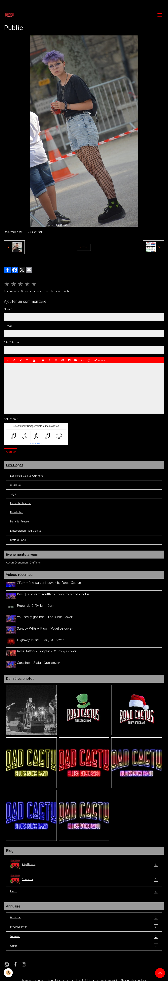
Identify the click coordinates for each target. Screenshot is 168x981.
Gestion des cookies (133, 975)
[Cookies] (8, 972)
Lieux (84, 887)
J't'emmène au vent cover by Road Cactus (49, 583)
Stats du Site (18, 540)
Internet (84, 931)
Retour (84, 247)
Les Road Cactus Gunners (26, 475)
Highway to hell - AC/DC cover (41, 637)
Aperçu (100, 360)
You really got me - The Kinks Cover (45, 615)
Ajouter (11, 452)
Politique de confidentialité (100, 975)
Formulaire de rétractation (64, 975)
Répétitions (84, 860)
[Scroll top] (160, 973)
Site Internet (12, 342)
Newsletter (16, 512)
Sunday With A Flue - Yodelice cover (45, 626)
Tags (13, 494)
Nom (7, 309)
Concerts (84, 875)
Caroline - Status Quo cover (39, 659)
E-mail (8, 326)
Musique (15, 485)
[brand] (10, 15)
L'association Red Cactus (25, 530)
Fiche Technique (20, 503)
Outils (84, 941)
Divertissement (84, 922)
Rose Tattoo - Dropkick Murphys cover (47, 648)
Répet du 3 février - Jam (36, 604)
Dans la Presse (19, 521)
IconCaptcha (35, 443)
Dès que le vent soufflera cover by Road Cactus (54, 594)
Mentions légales (32, 975)
